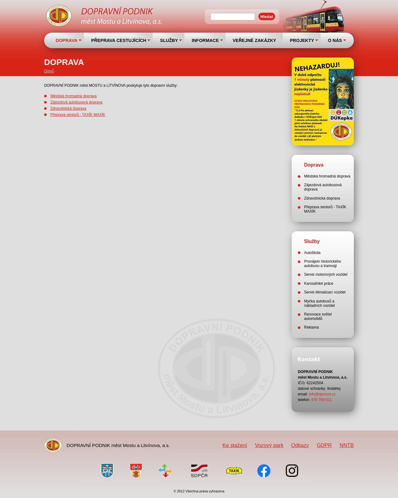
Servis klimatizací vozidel (324, 292)
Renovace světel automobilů (318, 316)
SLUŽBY (169, 40)
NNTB (347, 445)
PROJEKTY (302, 40)
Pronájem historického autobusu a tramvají (322, 263)
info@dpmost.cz (322, 394)
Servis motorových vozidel (325, 274)
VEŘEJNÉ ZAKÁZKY (254, 40)
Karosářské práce (318, 283)
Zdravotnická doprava (68, 108)
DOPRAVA (66, 40)
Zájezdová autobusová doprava (76, 102)
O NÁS (335, 40)
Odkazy (300, 445)
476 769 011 (321, 400)
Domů (49, 71)
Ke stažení (234, 445)
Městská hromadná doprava (73, 96)
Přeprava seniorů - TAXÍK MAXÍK (77, 115)
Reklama (311, 327)
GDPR (324, 445)
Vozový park (269, 445)
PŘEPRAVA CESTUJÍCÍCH (118, 40)
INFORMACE (205, 40)
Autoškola (312, 253)
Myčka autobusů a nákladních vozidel (319, 303)
